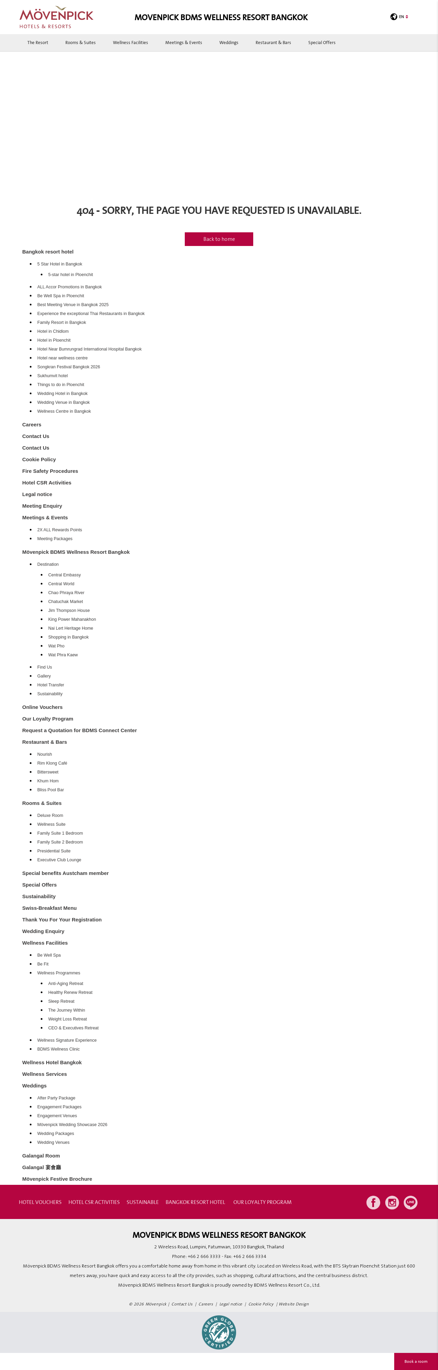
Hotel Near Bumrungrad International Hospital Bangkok (89, 349)
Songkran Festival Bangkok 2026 (68, 367)
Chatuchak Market (65, 601)
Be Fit (43, 964)
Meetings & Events (183, 42)
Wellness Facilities (130, 42)
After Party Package (56, 1098)
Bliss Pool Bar (50, 789)
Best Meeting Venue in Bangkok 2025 (72, 304)
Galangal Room (41, 1156)
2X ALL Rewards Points (59, 530)
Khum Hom (48, 781)
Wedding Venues (53, 1142)
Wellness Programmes (58, 973)
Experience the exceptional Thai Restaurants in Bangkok (91, 313)
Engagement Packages (59, 1107)
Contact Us (35, 436)
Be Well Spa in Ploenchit (60, 295)
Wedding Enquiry (43, 931)
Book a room (416, 1361)
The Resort (37, 42)
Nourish (44, 754)
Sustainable (143, 1201)
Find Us (44, 667)
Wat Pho (56, 646)
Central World (61, 583)
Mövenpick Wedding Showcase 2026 (72, 1124)
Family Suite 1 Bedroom (60, 833)
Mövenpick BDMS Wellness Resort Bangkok (76, 552)
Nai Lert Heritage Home (70, 628)
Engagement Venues (57, 1115)
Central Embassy (64, 575)
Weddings (229, 42)
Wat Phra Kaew (63, 655)
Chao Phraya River (66, 592)
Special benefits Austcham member (65, 873)
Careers (31, 424)
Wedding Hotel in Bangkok (62, 393)
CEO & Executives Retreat (73, 1028)
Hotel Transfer (50, 685)
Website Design (294, 1304)
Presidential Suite (53, 851)
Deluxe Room (50, 815)
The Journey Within (66, 1010)
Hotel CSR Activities (47, 482)
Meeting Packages (55, 538)
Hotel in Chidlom (53, 331)
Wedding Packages (55, 1133)
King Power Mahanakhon (72, 619)
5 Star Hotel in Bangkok (59, 264)
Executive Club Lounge (59, 860)
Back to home (219, 239)
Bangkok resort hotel (48, 252)
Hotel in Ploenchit (53, 340)
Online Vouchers (42, 707)
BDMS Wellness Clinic (58, 1049)
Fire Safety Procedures (50, 471)
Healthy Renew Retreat (70, 992)
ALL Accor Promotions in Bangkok (69, 287)
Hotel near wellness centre (62, 358)
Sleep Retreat (61, 1001)
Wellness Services (44, 1074)
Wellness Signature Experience (66, 1040)
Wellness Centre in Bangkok (64, 411)
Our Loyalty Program (47, 719)
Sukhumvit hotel (52, 375)
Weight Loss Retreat (67, 1019)
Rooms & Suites (80, 42)
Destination (48, 564)
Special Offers (322, 42)
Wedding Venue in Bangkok (63, 402)
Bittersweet (48, 772)
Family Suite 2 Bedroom (60, 842)
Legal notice (37, 494)
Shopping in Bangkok (68, 637)
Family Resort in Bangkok (61, 322)
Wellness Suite (51, 824)
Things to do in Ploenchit (60, 384)
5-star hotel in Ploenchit (70, 274)
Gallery (44, 676)
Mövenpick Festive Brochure (57, 1179)
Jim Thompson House (69, 610)
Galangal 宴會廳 (41, 1167)
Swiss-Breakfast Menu (49, 908)
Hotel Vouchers (40, 1201)
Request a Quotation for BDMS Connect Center (79, 730)
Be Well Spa (49, 955)
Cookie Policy (39, 459)
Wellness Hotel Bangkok (52, 1062)
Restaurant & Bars (273, 42)
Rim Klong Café (52, 763)
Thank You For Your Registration (62, 919)
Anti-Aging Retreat (65, 983)
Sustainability (50, 693)
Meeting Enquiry (42, 506)
